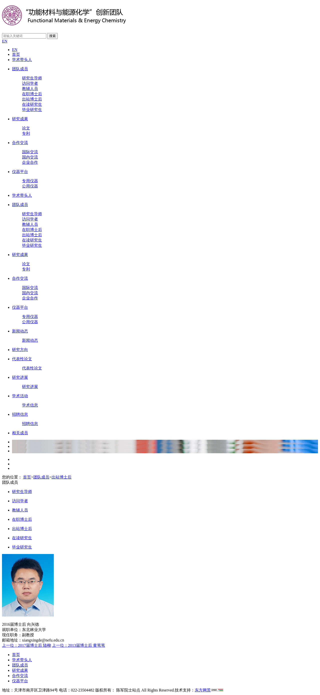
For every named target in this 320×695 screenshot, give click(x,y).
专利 (26, 133)
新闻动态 (20, 331)
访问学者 (30, 83)
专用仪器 (30, 181)
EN (4, 41)
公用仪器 (30, 186)
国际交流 (30, 152)
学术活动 (20, 396)
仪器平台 (20, 172)
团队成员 (20, 69)
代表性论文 (22, 359)
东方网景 (203, 690)
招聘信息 (20, 414)
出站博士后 (32, 99)
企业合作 (30, 162)
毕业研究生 (32, 110)
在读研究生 (32, 104)
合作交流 (20, 142)
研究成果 (20, 119)
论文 (26, 128)
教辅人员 (30, 88)
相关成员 (20, 433)
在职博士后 (32, 94)
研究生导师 (32, 78)
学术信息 (30, 405)
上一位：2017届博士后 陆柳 (26, 645)
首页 (16, 54)
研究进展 (20, 377)
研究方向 (20, 350)
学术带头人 (22, 60)
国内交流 (30, 157)
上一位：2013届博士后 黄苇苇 (78, 645)
